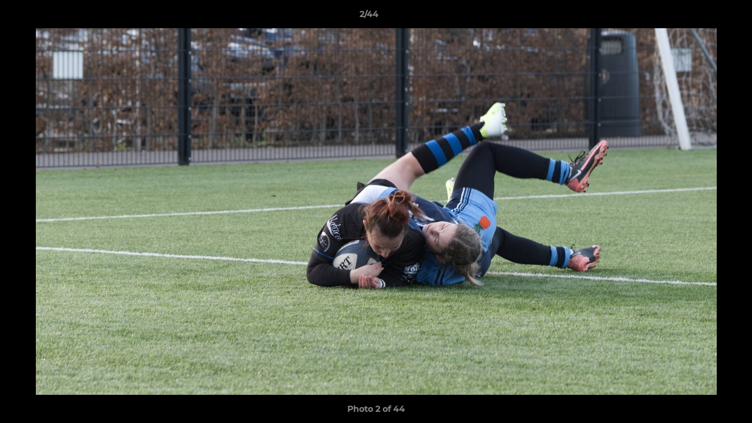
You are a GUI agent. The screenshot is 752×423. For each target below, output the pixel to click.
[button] (703, 17)
